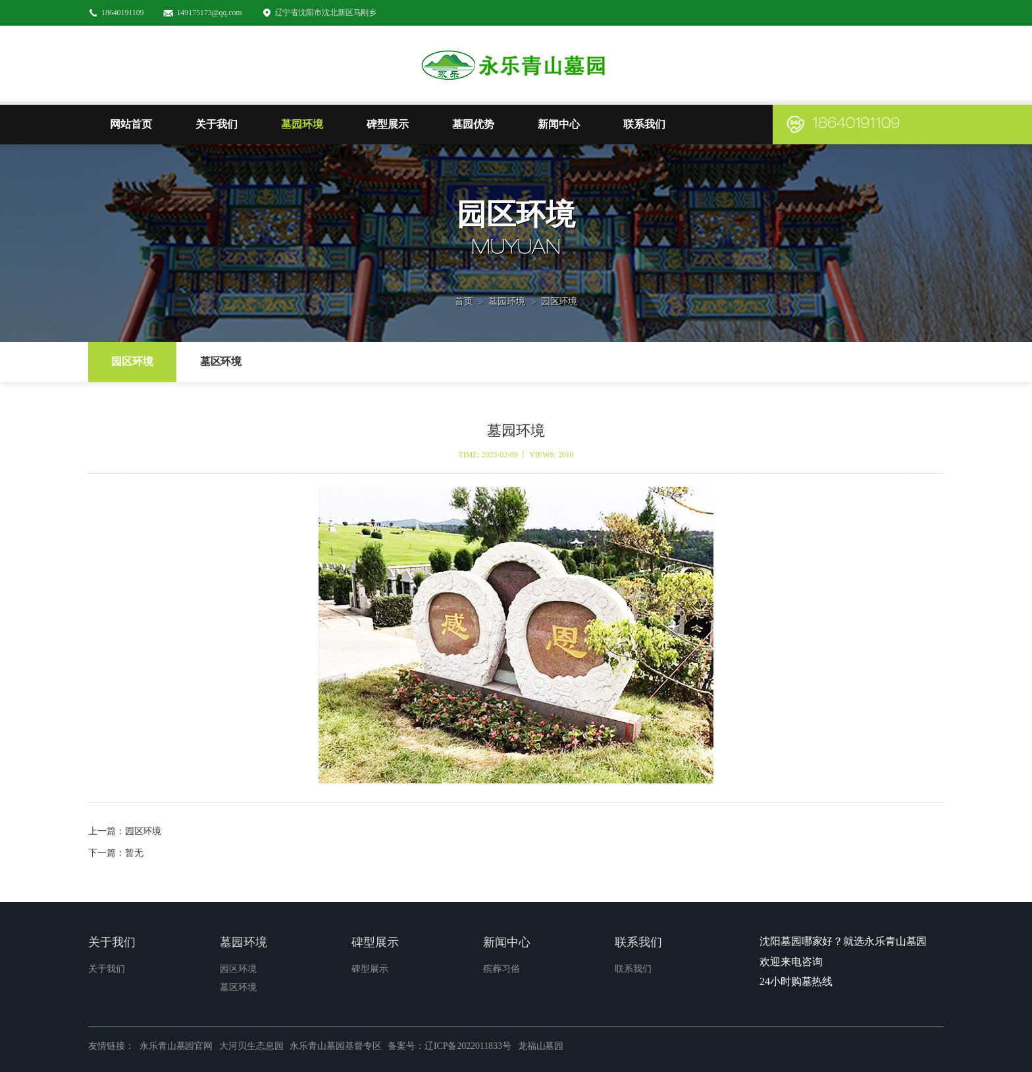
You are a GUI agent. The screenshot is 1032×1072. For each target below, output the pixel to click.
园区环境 (559, 284)
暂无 (134, 853)
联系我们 (644, 124)
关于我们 (216, 124)
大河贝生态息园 (251, 1046)
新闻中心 (559, 124)
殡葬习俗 (501, 969)
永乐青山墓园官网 (176, 1046)
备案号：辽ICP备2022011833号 (449, 1046)
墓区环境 (221, 361)
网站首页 (131, 124)
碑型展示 (388, 124)
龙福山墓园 (541, 1046)
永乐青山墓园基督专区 (335, 1046)
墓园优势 (473, 124)
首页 (464, 284)
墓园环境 (302, 124)
